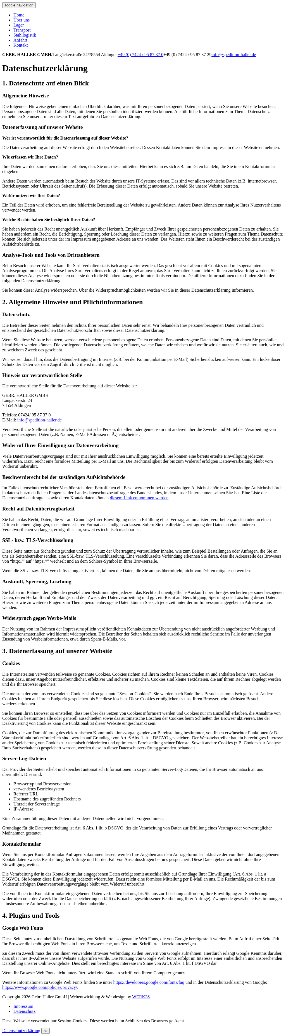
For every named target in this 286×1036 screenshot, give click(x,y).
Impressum (23, 1006)
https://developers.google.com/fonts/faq (148, 982)
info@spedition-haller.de (233, 54)
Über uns (21, 20)
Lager (18, 25)
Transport (22, 30)
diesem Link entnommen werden (139, 497)
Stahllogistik (24, 35)
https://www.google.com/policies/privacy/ (39, 987)
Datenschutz (24, 1011)
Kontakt (20, 45)
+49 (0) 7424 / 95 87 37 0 (140, 54)
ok (45, 1031)
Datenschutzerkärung (21, 1030)
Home (18, 15)
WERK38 (141, 996)
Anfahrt (20, 40)
